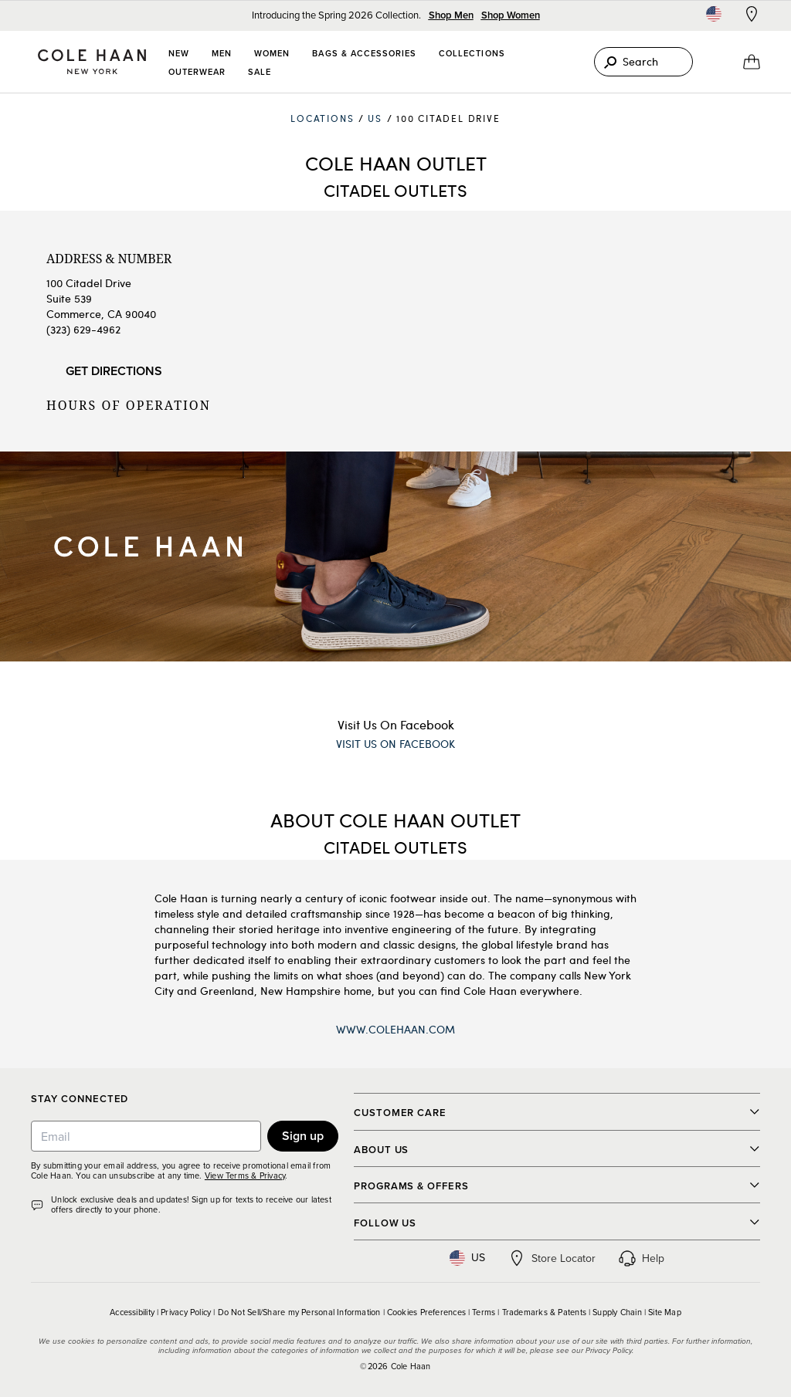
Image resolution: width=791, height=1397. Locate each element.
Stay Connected (79, 1099)
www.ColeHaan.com (395, 1029)
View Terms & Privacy (245, 1175)
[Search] (643, 61)
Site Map (664, 1312)
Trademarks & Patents (544, 1312)
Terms (483, 1312)
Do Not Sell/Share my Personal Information (299, 1312)
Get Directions (114, 371)
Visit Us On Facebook (396, 724)
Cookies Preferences (426, 1312)
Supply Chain (617, 1312)
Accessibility (132, 1312)
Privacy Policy (186, 1312)
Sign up (303, 1136)
